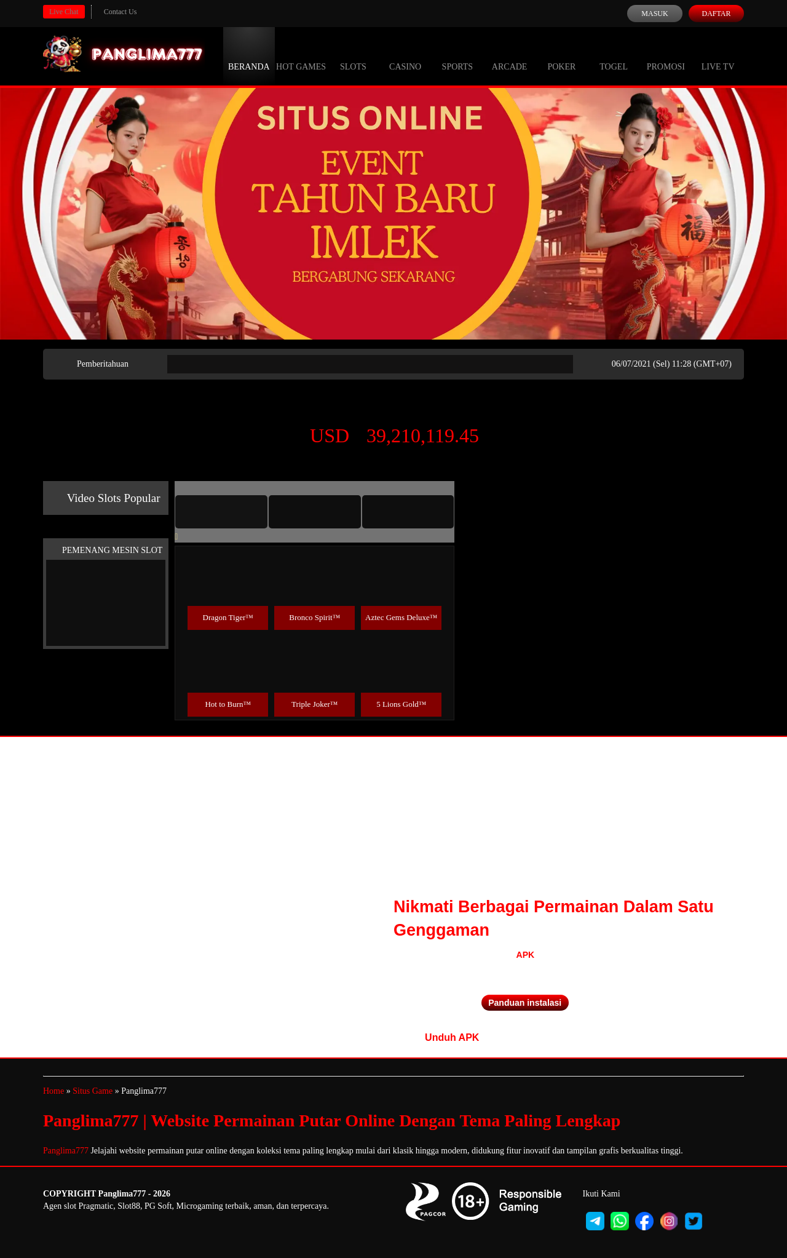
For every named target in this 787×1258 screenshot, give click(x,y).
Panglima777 (66, 1150)
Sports (457, 55)
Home (53, 1091)
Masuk (654, 13)
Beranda (249, 55)
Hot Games (301, 55)
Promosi (666, 55)
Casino (405, 55)
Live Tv (718, 55)
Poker (561, 55)
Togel (613, 55)
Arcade (510, 55)
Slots (353, 55)
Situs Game (93, 1091)
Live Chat (64, 11)
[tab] (221, 511)
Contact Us (120, 11)
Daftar (716, 13)
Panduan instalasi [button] (524, 1003)
